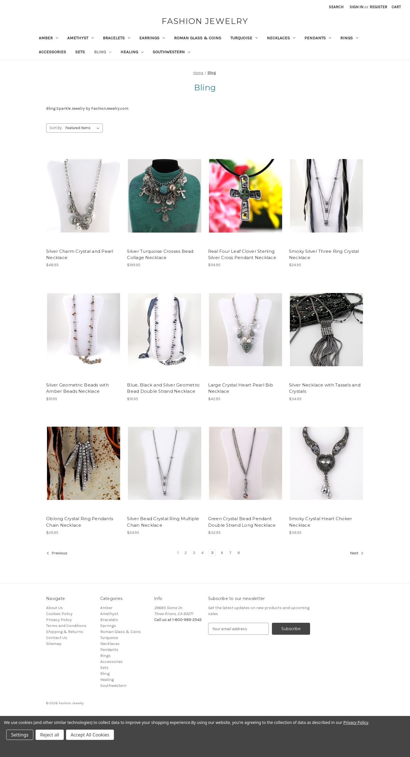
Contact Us (56, 637)
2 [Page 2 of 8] (185, 552)
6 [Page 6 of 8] (222, 552)
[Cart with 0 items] (396, 7)
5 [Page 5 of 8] (212, 552)
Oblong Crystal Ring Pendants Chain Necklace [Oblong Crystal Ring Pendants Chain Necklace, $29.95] (79, 522)
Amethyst (80, 37)
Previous (56, 553)
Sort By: (56, 128)
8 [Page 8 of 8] (238, 552)
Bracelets (116, 37)
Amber (48, 37)
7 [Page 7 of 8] (230, 552)
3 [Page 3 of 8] (194, 552)
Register (378, 7)
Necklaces (281, 37)
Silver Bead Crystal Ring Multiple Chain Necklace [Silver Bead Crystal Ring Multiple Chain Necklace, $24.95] (163, 522)
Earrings (152, 37)
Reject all (49, 735)
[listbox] (83, 128)
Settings (19, 735)
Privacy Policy (59, 619)
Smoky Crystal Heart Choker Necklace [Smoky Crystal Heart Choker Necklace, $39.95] (320, 522)
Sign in (356, 7)
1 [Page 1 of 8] (178, 552)
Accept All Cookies (90, 735)
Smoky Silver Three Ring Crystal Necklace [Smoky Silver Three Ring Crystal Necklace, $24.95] (324, 255)
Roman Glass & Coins (197, 37)
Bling (102, 51)
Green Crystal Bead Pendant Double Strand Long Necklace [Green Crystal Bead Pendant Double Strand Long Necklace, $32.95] (242, 522)
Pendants (317, 37)
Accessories (52, 51)
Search (336, 7)
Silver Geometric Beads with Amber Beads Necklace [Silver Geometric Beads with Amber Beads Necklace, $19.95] (77, 388)
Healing (132, 51)
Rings (349, 37)
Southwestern (171, 51)
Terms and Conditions (66, 625)
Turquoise (244, 37)
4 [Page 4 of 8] (202, 552)
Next (357, 553)
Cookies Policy (59, 613)
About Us (54, 607)
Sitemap (54, 643)
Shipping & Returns (64, 631)
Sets (80, 51)
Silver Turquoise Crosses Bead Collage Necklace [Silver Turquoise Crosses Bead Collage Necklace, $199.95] (160, 255)
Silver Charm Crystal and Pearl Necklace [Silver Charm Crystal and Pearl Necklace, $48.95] (79, 255)
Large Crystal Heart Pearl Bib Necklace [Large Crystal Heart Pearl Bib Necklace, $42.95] (240, 388)
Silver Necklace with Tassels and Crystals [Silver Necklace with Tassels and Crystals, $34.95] (324, 388)
